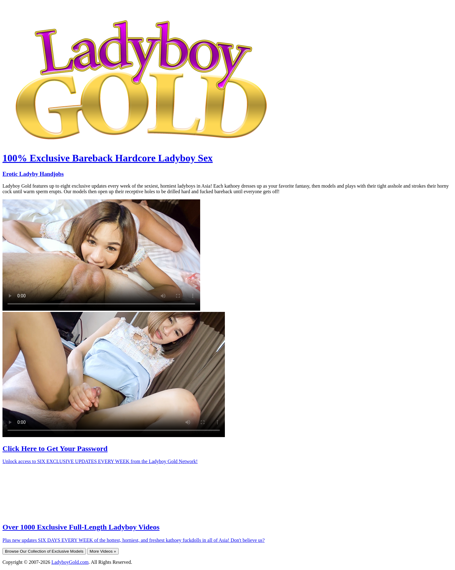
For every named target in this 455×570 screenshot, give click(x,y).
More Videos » (103, 551)
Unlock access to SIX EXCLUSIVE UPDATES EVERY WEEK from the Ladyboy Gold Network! (100, 461)
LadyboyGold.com (69, 562)
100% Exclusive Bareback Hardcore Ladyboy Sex (107, 158)
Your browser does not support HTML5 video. (101, 255)
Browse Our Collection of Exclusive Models (44, 551)
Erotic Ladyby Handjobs (33, 174)
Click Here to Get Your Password (54, 449)
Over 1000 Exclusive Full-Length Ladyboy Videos (80, 527)
